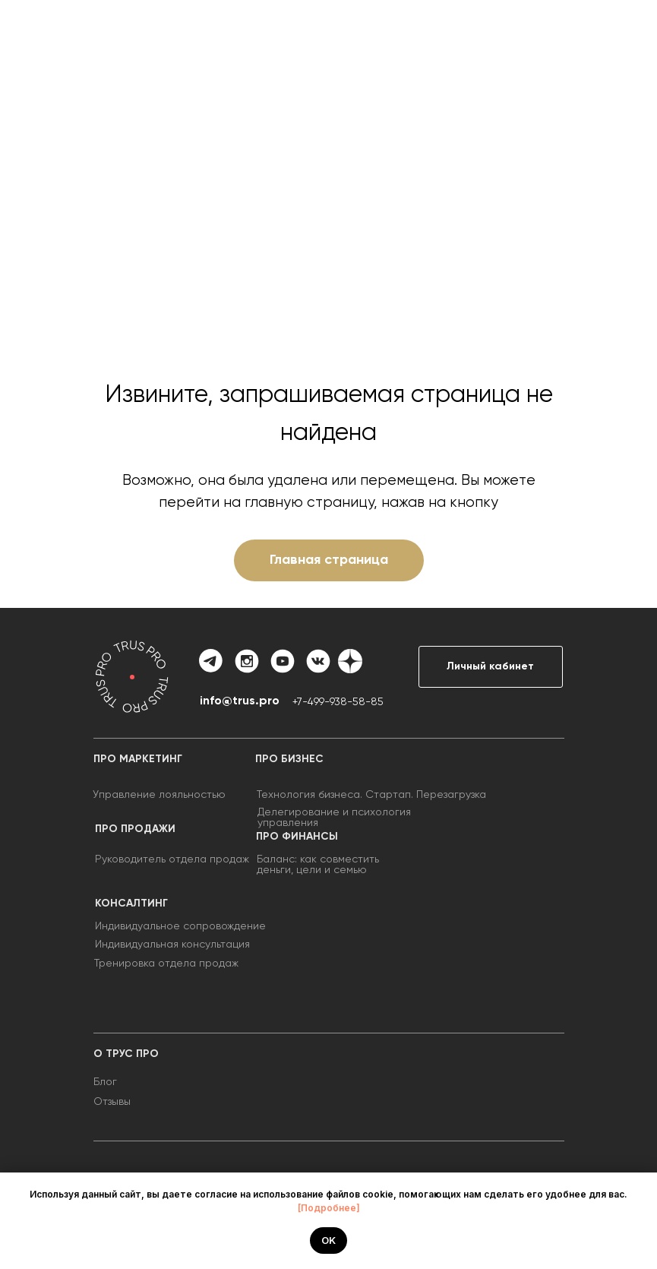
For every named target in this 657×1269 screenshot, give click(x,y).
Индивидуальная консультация (172, 944)
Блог (105, 1082)
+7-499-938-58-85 (338, 702)
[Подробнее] (329, 1208)
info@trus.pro (240, 701)
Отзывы (112, 1102)
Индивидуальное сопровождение (180, 926)
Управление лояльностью (159, 795)
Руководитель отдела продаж (172, 859)
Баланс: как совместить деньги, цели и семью (318, 864)
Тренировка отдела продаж (166, 963)
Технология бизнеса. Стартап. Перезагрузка (371, 795)
